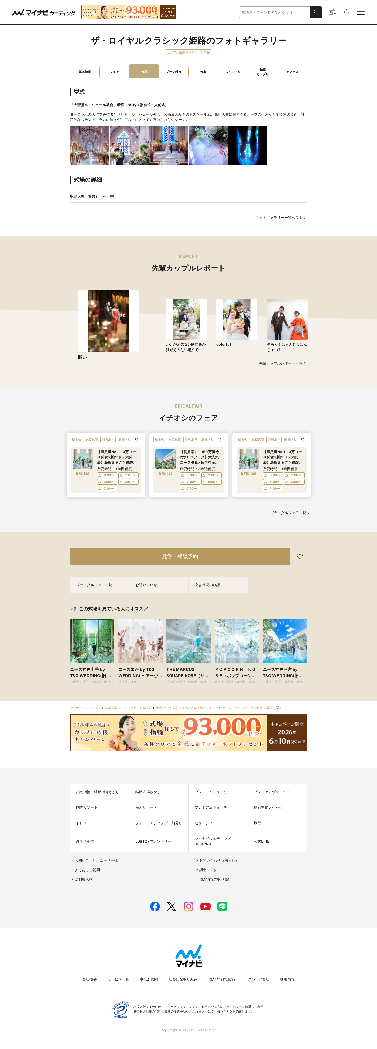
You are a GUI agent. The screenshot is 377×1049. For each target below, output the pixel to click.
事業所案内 (149, 979)
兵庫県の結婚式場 (139, 708)
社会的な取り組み (183, 979)
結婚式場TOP (114, 708)
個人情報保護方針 (222, 979)
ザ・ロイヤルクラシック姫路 (242, 708)
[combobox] (274, 12)
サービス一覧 (118, 979)
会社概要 (89, 979)
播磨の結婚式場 (166, 708)
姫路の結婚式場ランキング (199, 708)
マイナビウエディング (85, 708)
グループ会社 (258, 979)
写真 (269, 708)
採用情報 (287, 979)
